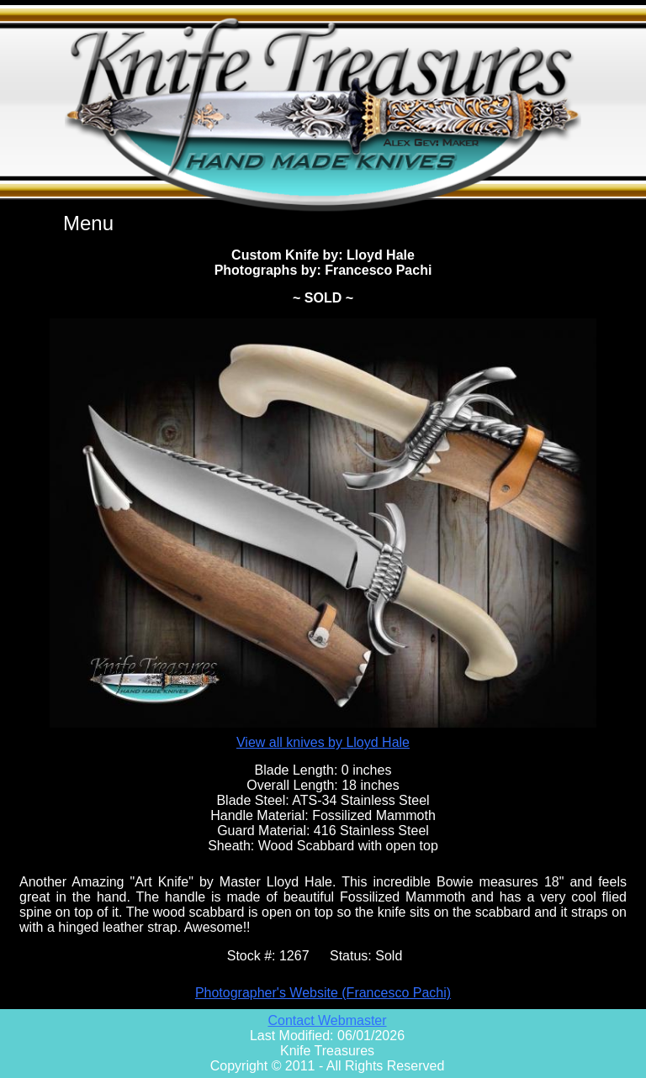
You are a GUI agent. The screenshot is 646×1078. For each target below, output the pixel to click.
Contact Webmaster (326, 1020)
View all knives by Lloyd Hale (323, 742)
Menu (88, 223)
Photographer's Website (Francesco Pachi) (323, 993)
